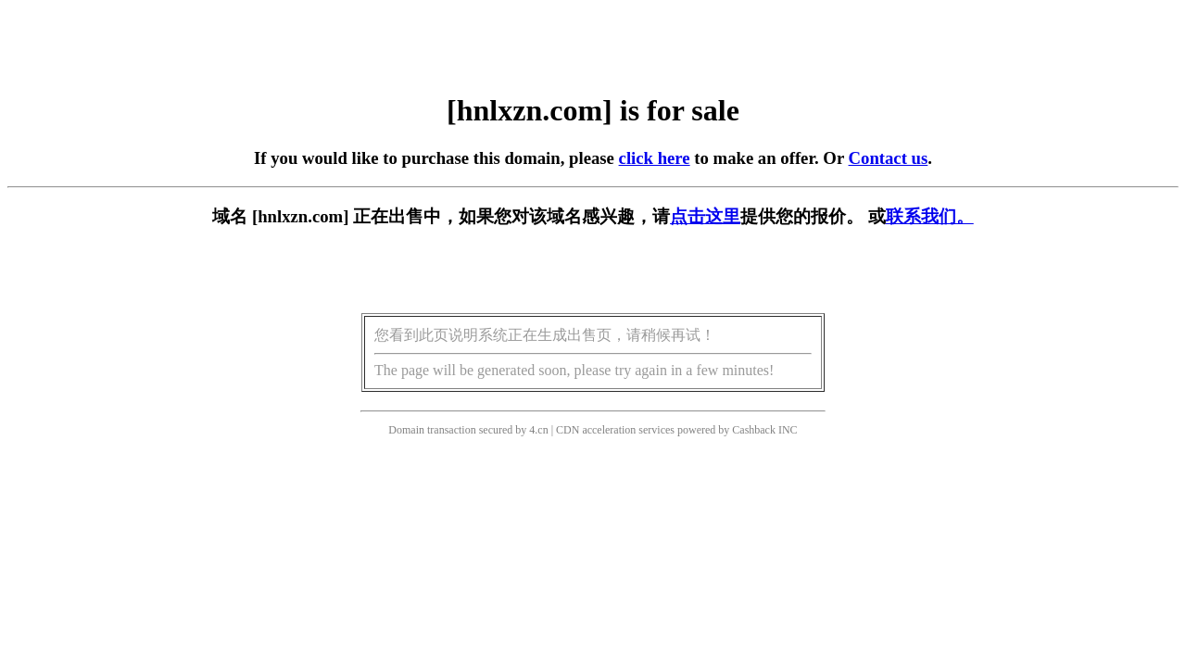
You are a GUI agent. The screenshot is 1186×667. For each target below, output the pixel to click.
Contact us (888, 158)
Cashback (754, 429)
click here (654, 158)
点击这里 (705, 216)
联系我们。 (930, 216)
